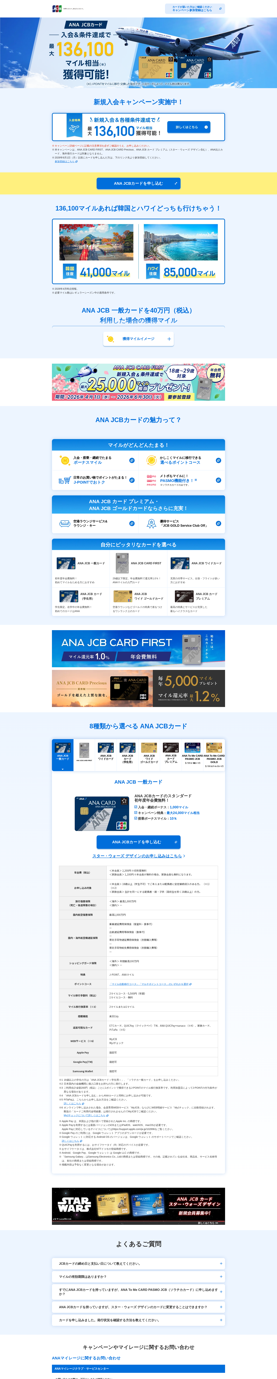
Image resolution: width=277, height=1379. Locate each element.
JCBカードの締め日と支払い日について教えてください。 (100, 1263)
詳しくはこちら (72, 1103)
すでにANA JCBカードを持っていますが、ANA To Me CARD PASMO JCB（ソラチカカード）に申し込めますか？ (138, 1292)
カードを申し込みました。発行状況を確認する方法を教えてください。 (110, 1320)
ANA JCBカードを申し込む (138, 183)
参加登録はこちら (65, 161)
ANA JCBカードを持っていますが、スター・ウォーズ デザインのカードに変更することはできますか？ (133, 1307)
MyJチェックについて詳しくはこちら (84, 1115)
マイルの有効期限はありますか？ (83, 1277)
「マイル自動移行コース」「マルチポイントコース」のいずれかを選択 (148, 984)
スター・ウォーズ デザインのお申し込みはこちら (137, 856)
